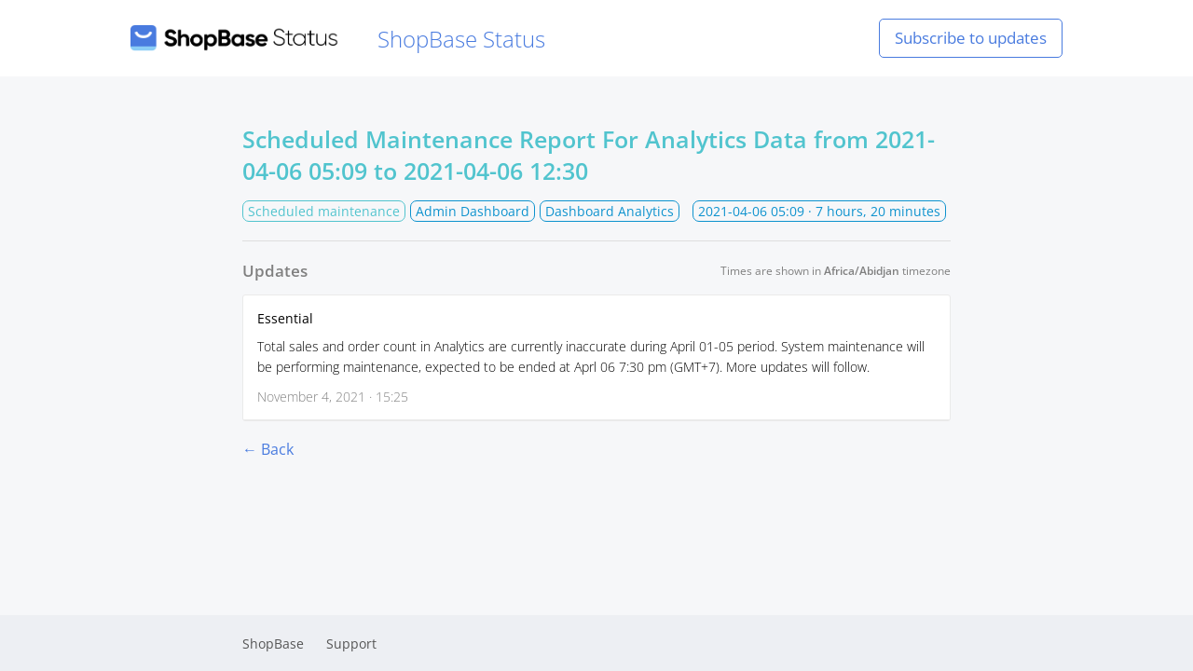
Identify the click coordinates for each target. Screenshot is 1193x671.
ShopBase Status (337, 38)
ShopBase (273, 643)
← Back (268, 449)
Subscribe (971, 37)
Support (351, 643)
